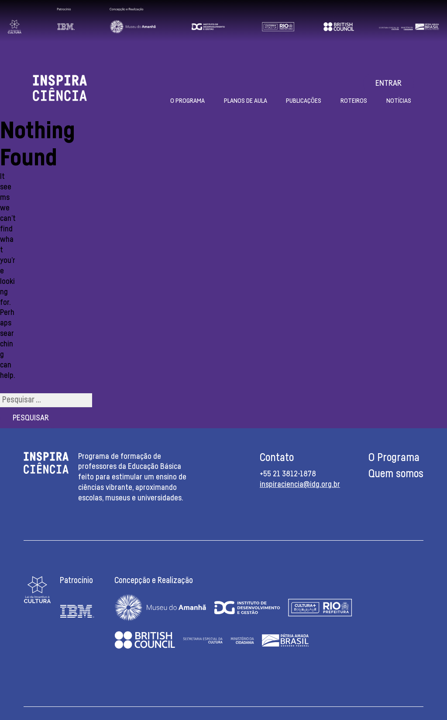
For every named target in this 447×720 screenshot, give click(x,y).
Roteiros (353, 101)
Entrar (388, 83)
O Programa (187, 101)
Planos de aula (245, 101)
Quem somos (395, 473)
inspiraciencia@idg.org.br (300, 485)
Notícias (398, 101)
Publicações (303, 101)
